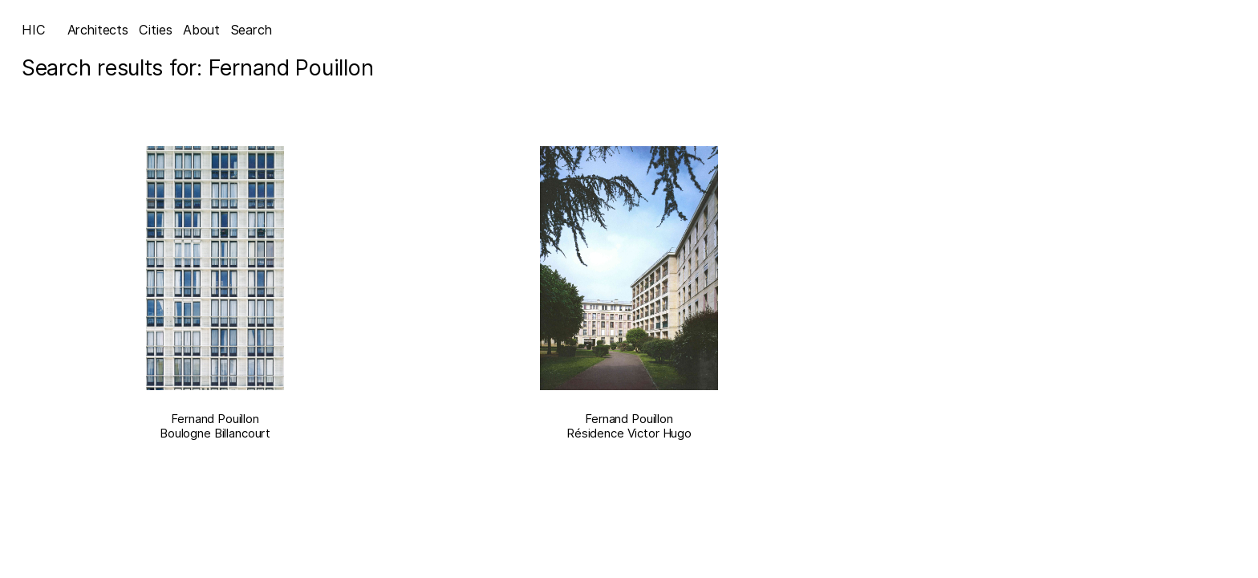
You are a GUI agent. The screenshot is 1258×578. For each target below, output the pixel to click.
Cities (155, 30)
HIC (34, 30)
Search (251, 30)
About (201, 30)
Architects (97, 30)
